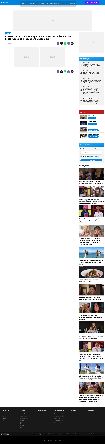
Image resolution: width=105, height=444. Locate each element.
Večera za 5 (23, 425)
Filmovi (5, 416)
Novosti (25, 2)
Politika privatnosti (53, 433)
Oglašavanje (62, 433)
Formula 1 (22, 427)
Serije (4, 414)
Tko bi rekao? (23, 416)
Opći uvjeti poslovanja (97, 433)
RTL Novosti (85, 145)
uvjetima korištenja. (94, 156)
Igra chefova (23, 414)
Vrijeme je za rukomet (60, 414)
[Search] (101, 3)
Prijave (72, 2)
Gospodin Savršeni (25, 418)
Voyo (4, 420)
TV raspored (43, 2)
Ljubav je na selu (24, 423)
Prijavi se (91, 160)
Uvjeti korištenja (43, 433)
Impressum (35, 433)
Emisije (33, 2)
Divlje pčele (23, 420)
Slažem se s (90, 156)
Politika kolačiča (70, 433)
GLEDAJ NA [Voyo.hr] (91, 2)
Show (82, 112)
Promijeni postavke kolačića (82, 433)
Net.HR (64, 2)
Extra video (54, 2)
